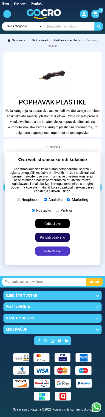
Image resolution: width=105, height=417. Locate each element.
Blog (5, 3)
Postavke (41, 210)
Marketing (77, 199)
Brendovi (20, 3)
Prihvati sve (52, 251)
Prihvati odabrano (52, 237)
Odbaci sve (52, 223)
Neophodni (28, 199)
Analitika (53, 199)
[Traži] (74, 26)
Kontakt (37, 3)
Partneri (64, 210)
